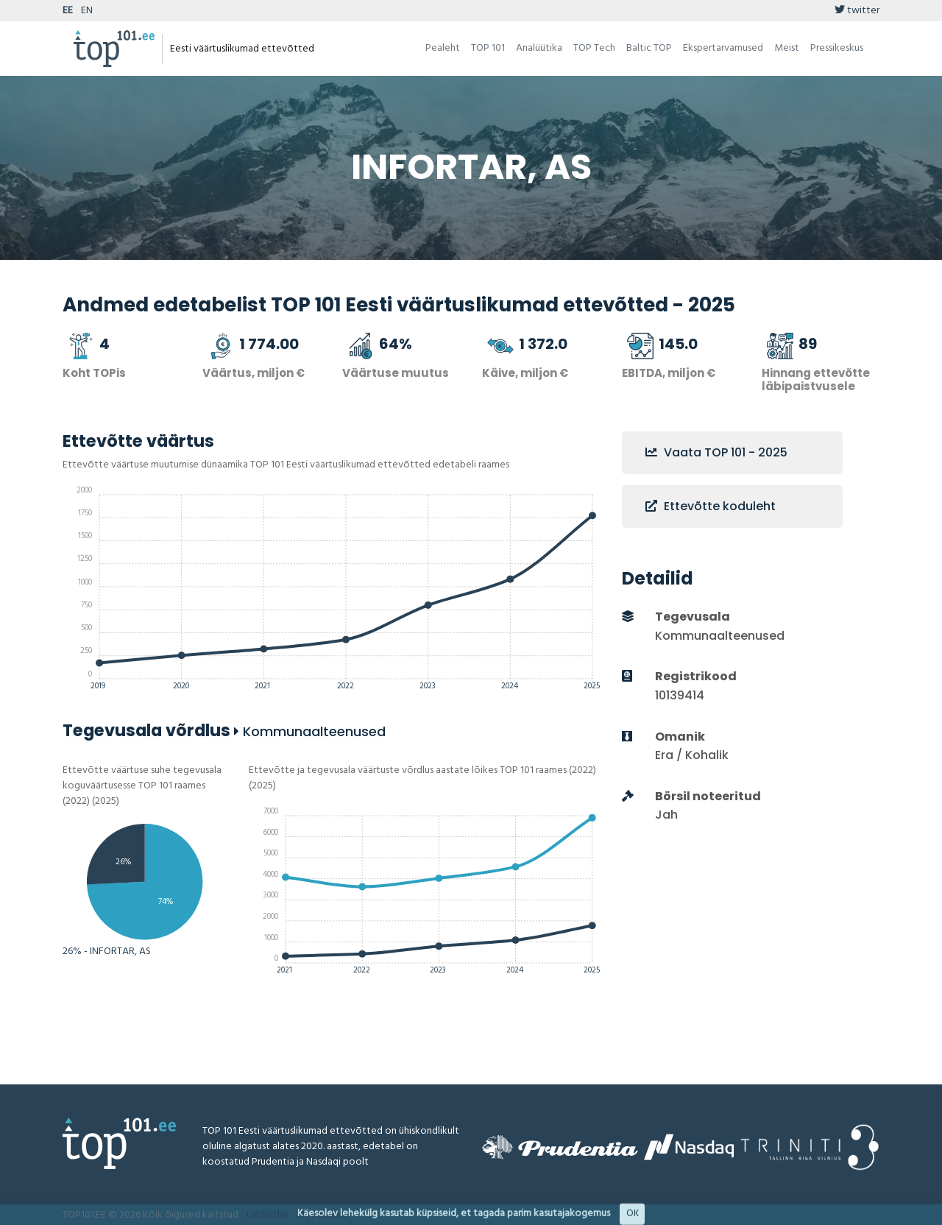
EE (68, 10)
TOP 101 (488, 48)
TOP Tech (594, 48)
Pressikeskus (836, 48)
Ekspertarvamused (723, 48)
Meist (786, 48)
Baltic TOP (649, 48)
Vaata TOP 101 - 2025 (716, 452)
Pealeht (442, 48)
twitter (857, 10)
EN (87, 10)
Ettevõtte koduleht (710, 506)
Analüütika (539, 48)
